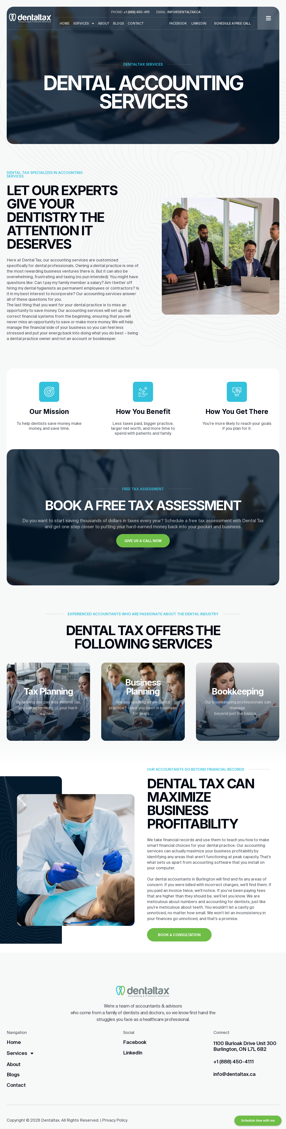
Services (84, 23)
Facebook (178, 23)
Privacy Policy (114, 1120)
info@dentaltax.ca (183, 12)
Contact (136, 23)
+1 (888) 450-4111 (136, 12)
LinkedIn (198, 23)
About (103, 23)
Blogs (118, 23)
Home (65, 23)
